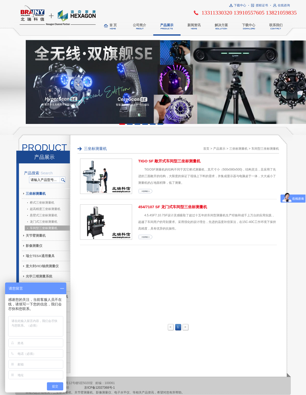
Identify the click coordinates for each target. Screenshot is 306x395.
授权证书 (262, 5)
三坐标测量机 (36, 193)
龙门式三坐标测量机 (43, 221)
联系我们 (276, 25)
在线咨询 (284, 5)
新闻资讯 (194, 25)
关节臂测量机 (36, 235)
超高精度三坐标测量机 (45, 209)
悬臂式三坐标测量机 (43, 215)
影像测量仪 (34, 246)
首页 (206, 148)
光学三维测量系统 (39, 276)
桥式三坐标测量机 (42, 202)
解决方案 (221, 25)
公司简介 (139, 25)
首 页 (113, 25)
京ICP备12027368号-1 (99, 387)
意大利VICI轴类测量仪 (42, 266)
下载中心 (240, 5)
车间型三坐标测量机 (43, 228)
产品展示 (166, 25)
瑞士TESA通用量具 (40, 256)
